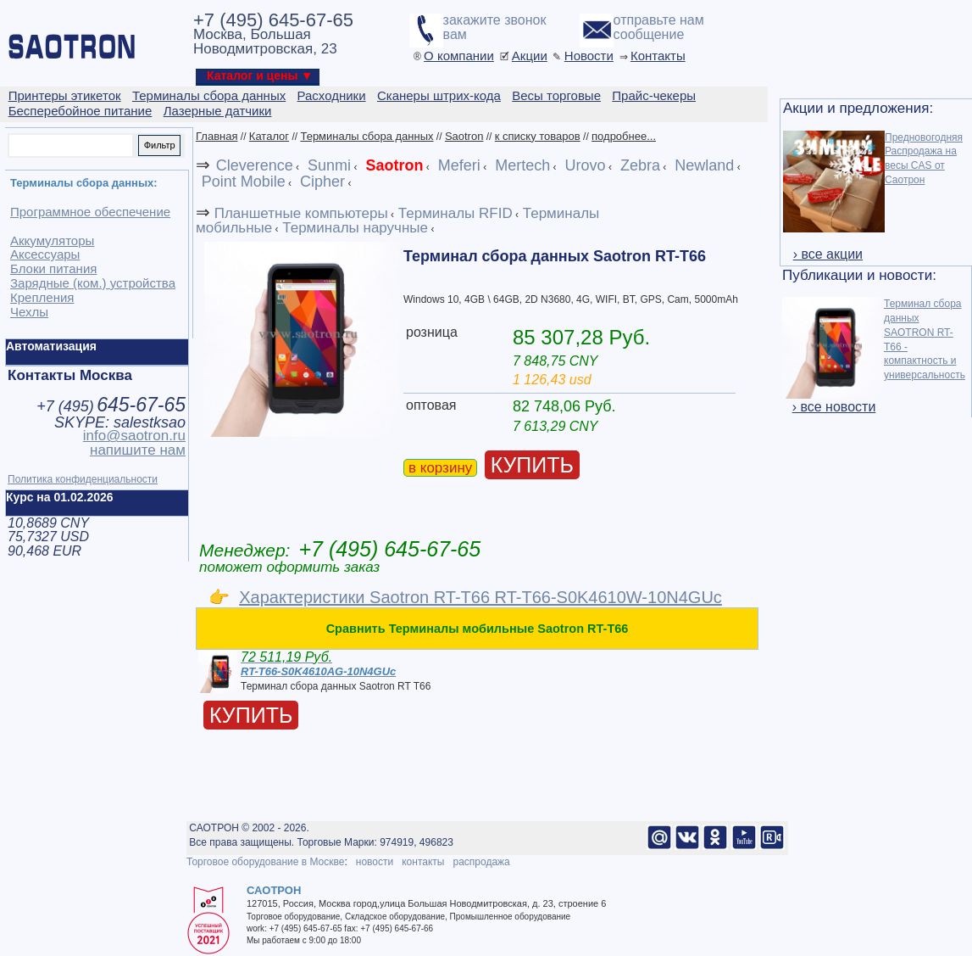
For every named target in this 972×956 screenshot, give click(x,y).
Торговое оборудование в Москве (265, 862)
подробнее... (624, 136)
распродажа (481, 862)
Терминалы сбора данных (366, 136)
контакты (423, 862)
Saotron (464, 136)
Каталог (269, 136)
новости (374, 862)
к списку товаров (537, 136)
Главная (216, 136)
